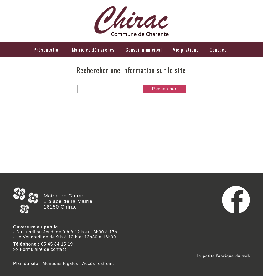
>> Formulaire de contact (39, 249)
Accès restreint (98, 263)
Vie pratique (186, 49)
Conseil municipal (144, 49)
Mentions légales (60, 263)
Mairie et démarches (93, 49)
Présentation (47, 49)
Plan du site (25, 263)
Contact (218, 49)
